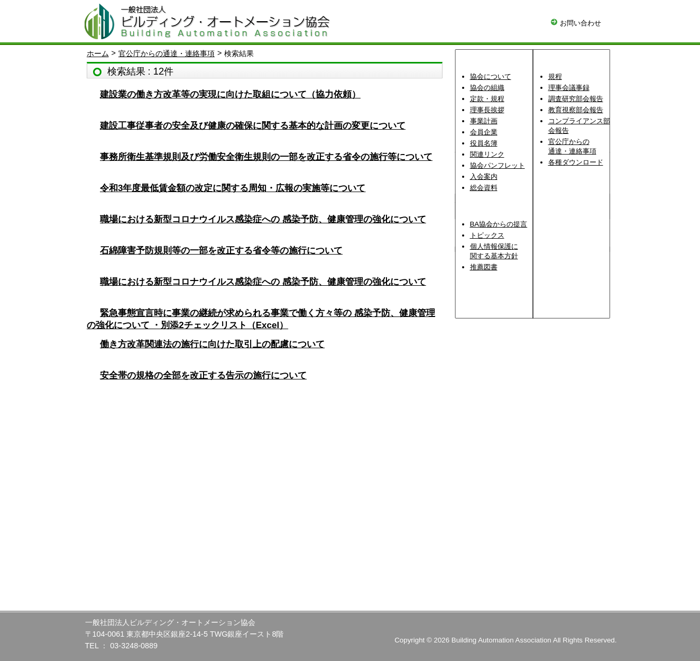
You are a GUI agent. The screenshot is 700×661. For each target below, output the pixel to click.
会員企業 (484, 132)
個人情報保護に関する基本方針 (494, 251)
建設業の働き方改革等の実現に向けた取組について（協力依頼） (230, 94)
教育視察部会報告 (575, 110)
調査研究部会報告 (575, 99)
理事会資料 (572, 182)
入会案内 (484, 176)
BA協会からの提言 (499, 224)
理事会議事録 (569, 88)
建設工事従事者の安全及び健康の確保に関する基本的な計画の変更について (253, 126)
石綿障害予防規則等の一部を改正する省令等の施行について (221, 251)
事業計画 (484, 121)
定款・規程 (487, 99)
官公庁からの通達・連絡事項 (166, 53)
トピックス (487, 235)
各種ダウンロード (575, 162)
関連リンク (487, 154)
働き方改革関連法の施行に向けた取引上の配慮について (212, 344)
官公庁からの (572, 146)
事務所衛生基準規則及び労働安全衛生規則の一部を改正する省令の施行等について (266, 157)
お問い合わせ (576, 23)
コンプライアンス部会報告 (579, 125)
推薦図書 (484, 267)
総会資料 (484, 188)
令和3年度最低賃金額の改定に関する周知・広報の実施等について (232, 188)
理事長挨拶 (487, 110)
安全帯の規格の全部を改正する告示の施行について (203, 375)
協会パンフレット (497, 165)
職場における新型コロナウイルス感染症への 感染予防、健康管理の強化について (263, 219)
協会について (490, 76)
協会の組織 (487, 88)
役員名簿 (484, 143)
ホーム (98, 53)
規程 (555, 76)
